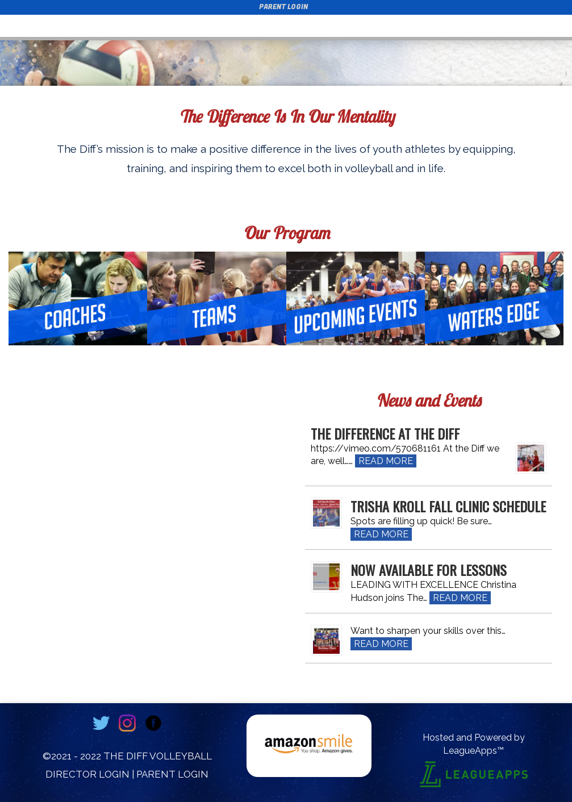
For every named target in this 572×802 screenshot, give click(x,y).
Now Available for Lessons (428, 569)
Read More (385, 461)
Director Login (87, 774)
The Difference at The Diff (385, 433)
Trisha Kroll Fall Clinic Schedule (448, 506)
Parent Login (283, 7)
